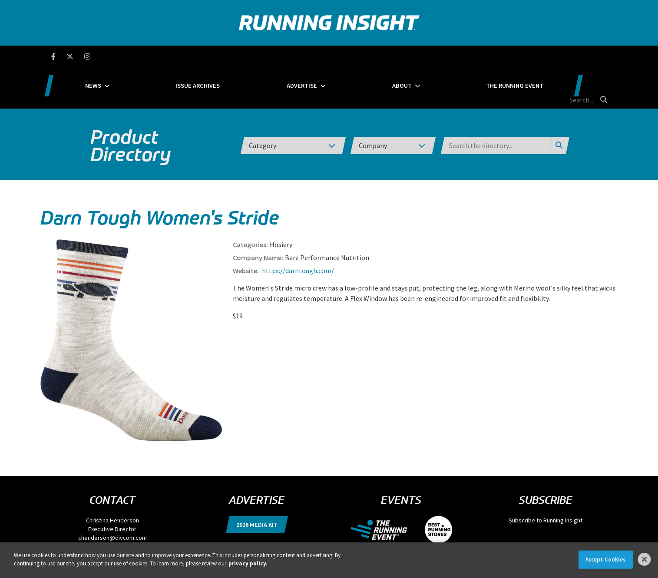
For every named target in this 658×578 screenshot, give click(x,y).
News (152, 56)
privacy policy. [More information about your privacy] (248, 563)
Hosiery (281, 203)
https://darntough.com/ (297, 229)
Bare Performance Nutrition (327, 216)
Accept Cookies (605, 559)
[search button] (602, 56)
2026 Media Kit (257, 483)
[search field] (565, 56)
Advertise (317, 56)
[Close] (644, 559)
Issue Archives (234, 56)
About (395, 56)
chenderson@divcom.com (112, 496)
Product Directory (130, 104)
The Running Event (486, 56)
